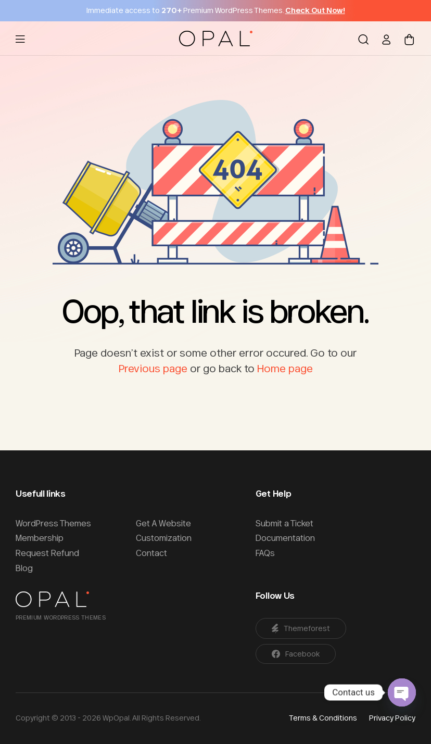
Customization (164, 538)
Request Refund (47, 553)
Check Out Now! (315, 10)
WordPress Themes (53, 523)
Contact (151, 553)
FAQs (265, 553)
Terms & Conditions (323, 718)
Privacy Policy (392, 718)
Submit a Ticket (284, 523)
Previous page (153, 368)
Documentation (285, 538)
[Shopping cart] (409, 39)
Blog (24, 568)
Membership (40, 538)
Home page (285, 368)
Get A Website (163, 523)
